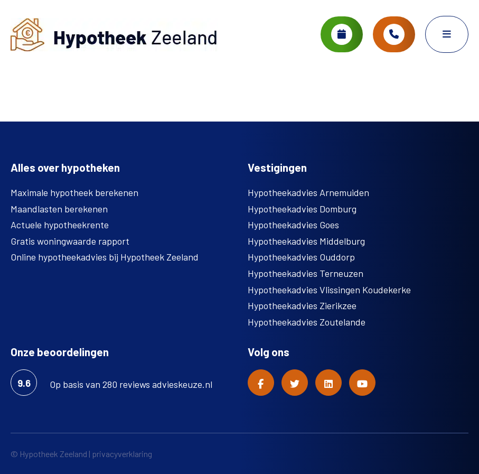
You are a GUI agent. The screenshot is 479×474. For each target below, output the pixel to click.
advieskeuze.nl (182, 384)
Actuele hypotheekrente (60, 224)
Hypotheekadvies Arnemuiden (308, 192)
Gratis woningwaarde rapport (70, 241)
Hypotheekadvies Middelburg (306, 241)
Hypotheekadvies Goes (293, 224)
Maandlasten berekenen (59, 209)
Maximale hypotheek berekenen (74, 192)
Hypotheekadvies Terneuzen (305, 273)
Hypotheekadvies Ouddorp (301, 257)
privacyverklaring (122, 454)
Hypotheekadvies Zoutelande (306, 322)
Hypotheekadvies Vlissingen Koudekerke (329, 289)
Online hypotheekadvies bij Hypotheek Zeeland (105, 257)
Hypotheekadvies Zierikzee (302, 305)
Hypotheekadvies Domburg (302, 209)
